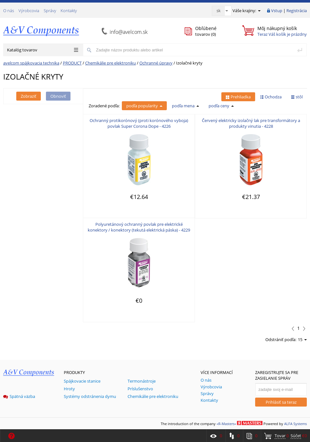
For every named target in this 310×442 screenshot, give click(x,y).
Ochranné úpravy (156, 63)
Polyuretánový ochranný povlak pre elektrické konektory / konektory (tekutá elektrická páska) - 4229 (139, 227)
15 (302, 339)
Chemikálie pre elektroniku (110, 63)
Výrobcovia (28, 10)
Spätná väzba (19, 396)
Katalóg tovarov (42, 50)
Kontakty (69, 10)
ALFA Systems (295, 423)
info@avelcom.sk (129, 31)
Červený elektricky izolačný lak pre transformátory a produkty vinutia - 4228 (251, 123)
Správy (50, 10)
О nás (8, 10)
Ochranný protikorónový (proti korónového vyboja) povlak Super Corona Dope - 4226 (139, 123)
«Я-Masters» (226, 423)
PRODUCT (72, 63)
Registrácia (296, 10)
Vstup (276, 10)
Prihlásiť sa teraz (281, 402)
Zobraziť (28, 96)
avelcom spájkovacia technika (31, 63)
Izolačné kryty (189, 63)
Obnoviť (58, 96)
